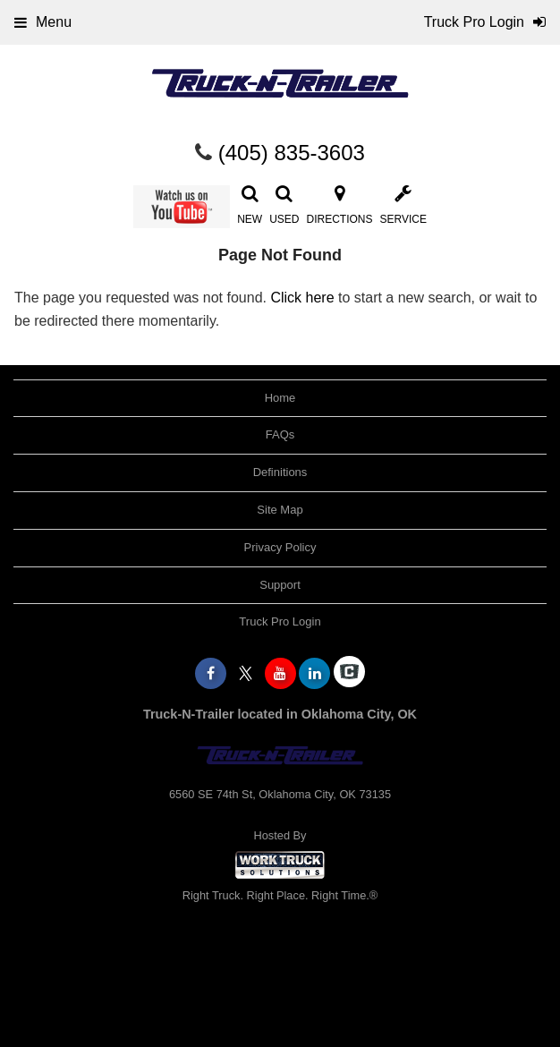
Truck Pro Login (279, 621)
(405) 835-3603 (291, 152)
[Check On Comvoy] (349, 674)
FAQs (280, 434)
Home (280, 397)
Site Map (279, 509)
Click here (302, 297)
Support (280, 585)
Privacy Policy (280, 547)
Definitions (280, 472)
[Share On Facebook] (210, 674)
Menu (43, 22)
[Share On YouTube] (280, 674)
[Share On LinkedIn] (314, 674)
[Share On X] (245, 674)
